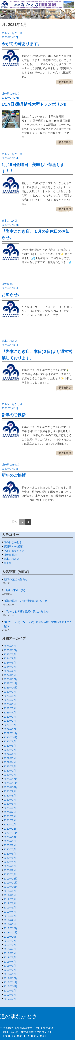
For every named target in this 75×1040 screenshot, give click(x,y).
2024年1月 (10, 675)
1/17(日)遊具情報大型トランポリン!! (34, 104)
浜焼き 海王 (8, 283)
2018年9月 (10, 940)
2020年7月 (10, 849)
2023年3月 (10, 716)
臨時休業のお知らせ (16, 579)
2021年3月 (10, 816)
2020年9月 (10, 841)
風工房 (7, 563)
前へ (14, 521)
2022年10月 (10, 737)
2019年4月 (10, 911)
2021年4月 (10, 812)
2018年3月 (10, 965)
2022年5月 (10, 758)
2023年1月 (10, 724)
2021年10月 (10, 787)
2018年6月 (10, 953)
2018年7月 (10, 949)
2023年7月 (10, 699)
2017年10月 (10, 986)
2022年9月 (10, 741)
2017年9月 (10, 990)
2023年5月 (10, 708)
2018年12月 (10, 928)
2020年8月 (10, 845)
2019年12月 (10, 878)
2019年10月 (10, 886)
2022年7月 (10, 749)
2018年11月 (10, 932)
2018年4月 (10, 961)
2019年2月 (10, 920)
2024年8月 (10, 658)
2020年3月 (10, 866)
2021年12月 (10, 779)
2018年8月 (10, 944)
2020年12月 (10, 828)
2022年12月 (10, 729)
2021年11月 (10, 782)
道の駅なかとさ (11, 93)
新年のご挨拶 (14, 415)
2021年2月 (10, 820)
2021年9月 (10, 791)
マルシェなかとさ (12, 33)
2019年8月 (10, 895)
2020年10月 (10, 837)
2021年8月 (10, 795)
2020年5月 (10, 857)
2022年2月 (10, 770)
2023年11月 (10, 683)
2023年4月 (10, 712)
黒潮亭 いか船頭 (13, 546)
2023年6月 (10, 704)
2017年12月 (10, 978)
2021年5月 (10, 807)
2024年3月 (10, 666)
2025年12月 (10, 650)
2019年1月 (10, 924)
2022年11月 (10, 733)
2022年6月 (10, 754)
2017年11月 (10, 982)
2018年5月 (10, 957)
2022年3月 (10, 766)
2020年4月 (10, 861)
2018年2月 (10, 969)
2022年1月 (10, 774)
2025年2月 (10, 654)
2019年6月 (10, 903)
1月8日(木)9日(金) (14, 590)
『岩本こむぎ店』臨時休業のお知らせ (26, 611)
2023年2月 (10, 720)
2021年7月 (10, 799)
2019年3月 (10, 915)
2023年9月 (10, 691)
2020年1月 (10, 874)
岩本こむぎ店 (9, 220)
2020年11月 (10, 832)
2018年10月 (10, 936)
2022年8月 (10, 745)
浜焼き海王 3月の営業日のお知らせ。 (27, 600)
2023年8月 (10, 695)
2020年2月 (10, 870)
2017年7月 (10, 998)
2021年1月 (10, 824)
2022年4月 (10, 762)
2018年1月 (10, 974)
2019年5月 (10, 907)
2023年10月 (10, 687)
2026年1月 (10, 646)
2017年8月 (10, 994)
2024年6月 (10, 662)
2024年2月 (10, 671)
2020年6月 (10, 853)
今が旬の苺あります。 (22, 44)
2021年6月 (10, 803)
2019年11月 (10, 882)
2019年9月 (10, 890)
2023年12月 (10, 679)
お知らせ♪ (11, 294)
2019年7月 (10, 899)
